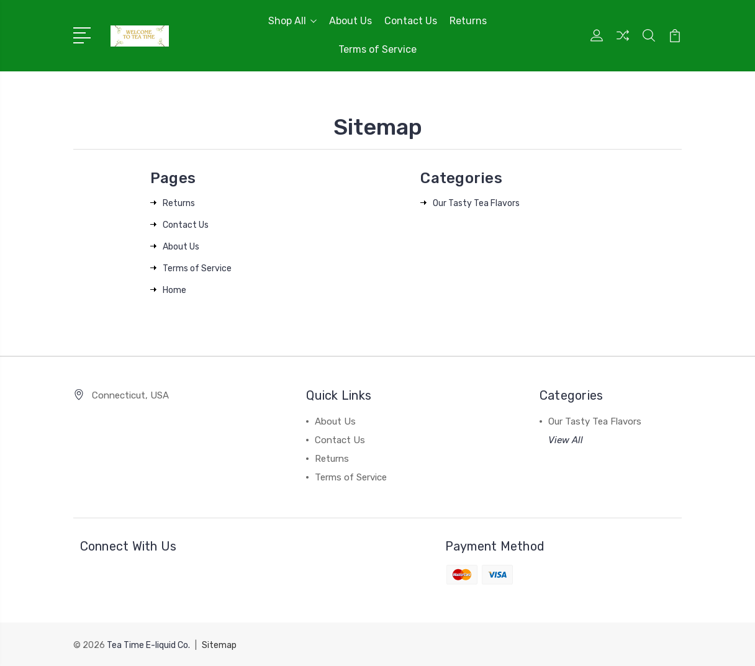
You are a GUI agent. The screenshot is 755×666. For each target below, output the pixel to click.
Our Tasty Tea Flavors (476, 203)
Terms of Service (377, 49)
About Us (350, 21)
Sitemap (219, 644)
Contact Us (410, 21)
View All (565, 440)
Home (174, 290)
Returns (468, 21)
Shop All (292, 21)
